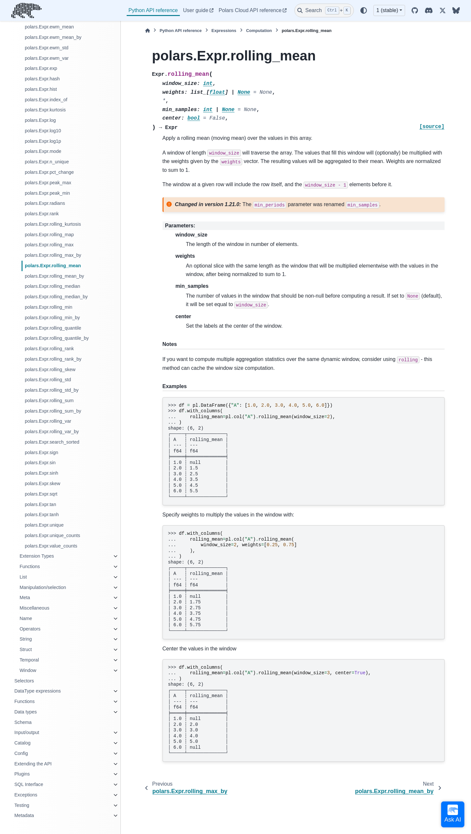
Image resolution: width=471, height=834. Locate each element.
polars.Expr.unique (44, 525)
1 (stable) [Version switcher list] (387, 10)
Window (28, 670)
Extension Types (37, 556)
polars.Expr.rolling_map (49, 234)
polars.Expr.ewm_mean (49, 26)
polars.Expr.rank (42, 213)
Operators (30, 628)
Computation (259, 30)
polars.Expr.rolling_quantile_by (57, 338)
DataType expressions (37, 691)
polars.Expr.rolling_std (48, 379)
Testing (21, 805)
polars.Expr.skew (42, 483)
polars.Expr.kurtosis (45, 109)
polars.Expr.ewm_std (47, 47)
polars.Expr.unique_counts (52, 535)
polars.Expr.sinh (41, 473)
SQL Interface (28, 784)
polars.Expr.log (40, 120)
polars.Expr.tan (40, 504)
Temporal (29, 659)
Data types (25, 711)
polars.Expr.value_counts (51, 545)
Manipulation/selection (43, 587)
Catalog (22, 742)
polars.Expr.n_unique (47, 161)
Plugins (22, 774)
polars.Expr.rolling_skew (50, 369)
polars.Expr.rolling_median (52, 286)
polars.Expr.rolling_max (49, 244)
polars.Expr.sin (40, 462)
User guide (195, 10)
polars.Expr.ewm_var (47, 58)
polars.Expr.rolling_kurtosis (53, 224)
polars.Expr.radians (45, 203)
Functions (30, 566)
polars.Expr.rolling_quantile (53, 328)
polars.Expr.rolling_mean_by (54, 276)
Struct (26, 649)
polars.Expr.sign (41, 452)
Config (21, 753)
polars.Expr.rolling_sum (49, 400)
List (23, 577)
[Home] (147, 30)
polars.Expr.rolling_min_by (52, 317)
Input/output (26, 732)
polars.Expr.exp (41, 68)
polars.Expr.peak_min (47, 193)
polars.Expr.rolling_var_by (52, 431)
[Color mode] (364, 10)
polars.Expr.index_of (46, 99)
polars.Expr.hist (41, 89)
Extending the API (33, 763)
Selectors (24, 680)
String (26, 639)
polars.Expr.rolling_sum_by (53, 411)
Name (26, 618)
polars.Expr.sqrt (41, 494)
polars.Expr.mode (43, 151)
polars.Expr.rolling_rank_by (53, 359)
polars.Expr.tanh (42, 514)
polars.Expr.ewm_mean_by (53, 37)
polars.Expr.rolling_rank (49, 348)
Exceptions (25, 794)
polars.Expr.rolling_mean (53, 265)
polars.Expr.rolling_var (48, 421)
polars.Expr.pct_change (49, 172)
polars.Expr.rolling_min (48, 307)
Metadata (24, 815)
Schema (23, 722)
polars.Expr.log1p (43, 141)
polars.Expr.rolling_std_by (52, 390)
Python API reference (153, 10)
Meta (25, 597)
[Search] (324, 10)
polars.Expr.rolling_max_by (53, 255)
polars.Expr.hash (42, 78)
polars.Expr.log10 (43, 130)
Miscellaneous (34, 608)
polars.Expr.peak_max (48, 182)
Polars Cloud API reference (250, 10)
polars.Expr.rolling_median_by (56, 296)
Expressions (224, 30)
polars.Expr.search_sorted (52, 442)
